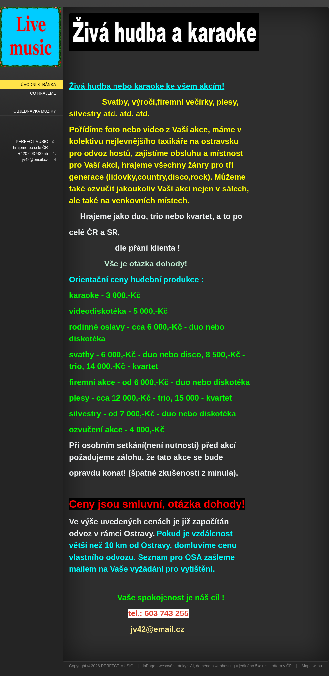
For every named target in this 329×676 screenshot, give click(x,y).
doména (203, 666)
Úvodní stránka (38, 84)
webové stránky (172, 666)
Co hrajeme (43, 93)
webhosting (225, 666)
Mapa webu (312, 666)
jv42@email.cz (158, 629)
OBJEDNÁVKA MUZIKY (34, 111)
